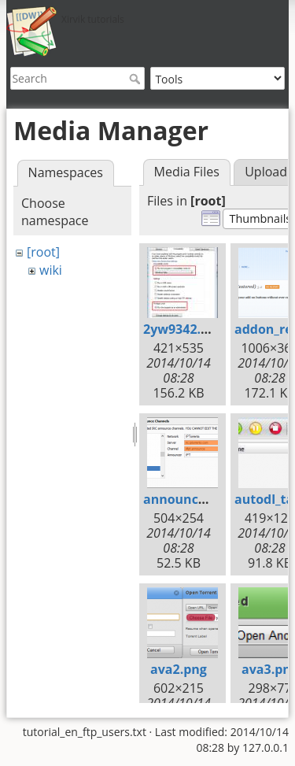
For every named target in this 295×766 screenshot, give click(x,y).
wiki (50, 270)
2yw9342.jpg (181, 329)
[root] (43, 252)
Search (136, 78)
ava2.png (178, 669)
